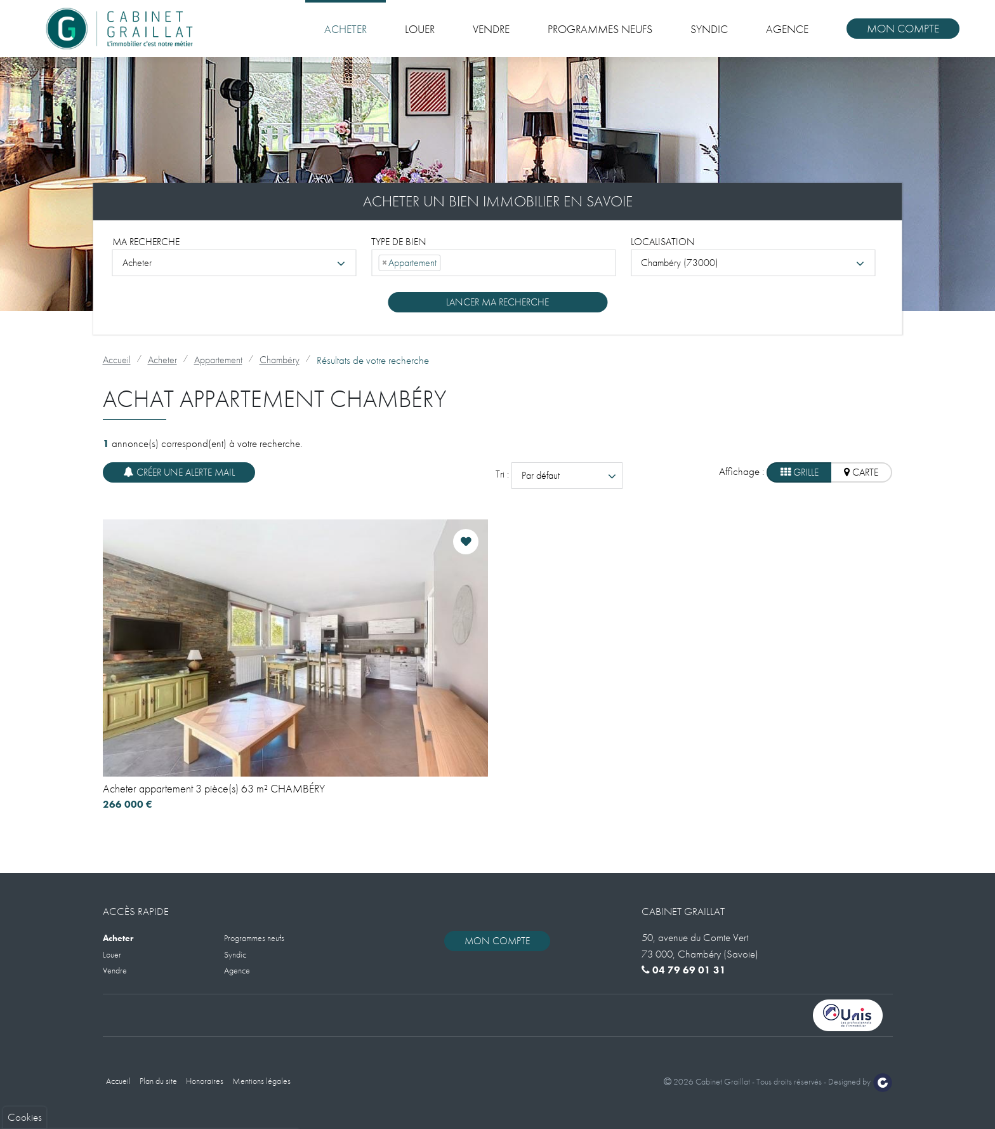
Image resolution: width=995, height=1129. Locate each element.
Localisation (663, 241)
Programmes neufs (600, 29)
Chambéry (280, 359)
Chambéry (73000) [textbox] (679, 262)
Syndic (709, 29)
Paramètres (153, 1093)
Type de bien (398, 241)
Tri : (503, 474)
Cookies (25, 900)
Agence (787, 29)
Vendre (491, 29)
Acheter (345, 29)
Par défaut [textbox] (541, 475)
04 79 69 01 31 (684, 970)
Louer (420, 29)
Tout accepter (63, 1093)
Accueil (117, 359)
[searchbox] (447, 262)
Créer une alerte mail (179, 472)
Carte (861, 472)
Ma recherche (146, 241)
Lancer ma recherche (497, 301)
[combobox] (234, 262)
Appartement (218, 359)
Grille (800, 472)
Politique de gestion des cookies (78, 1062)
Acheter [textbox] (137, 262)
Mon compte (903, 28)
